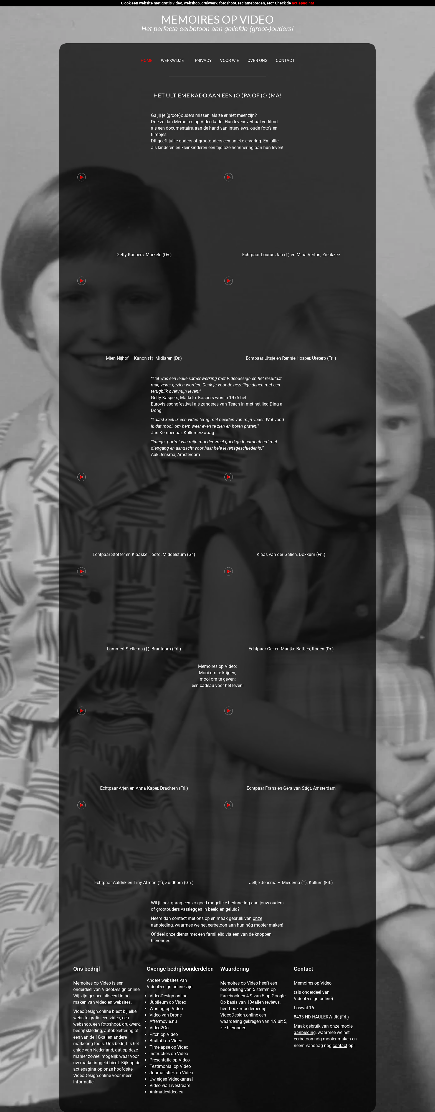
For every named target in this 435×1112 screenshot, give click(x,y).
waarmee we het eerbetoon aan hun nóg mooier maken (228, 925)
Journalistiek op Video (171, 1072)
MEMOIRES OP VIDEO (217, 19)
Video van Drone (166, 1015)
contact (340, 1045)
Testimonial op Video (170, 1066)
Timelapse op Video (169, 1047)
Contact (285, 60)
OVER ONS (257, 60)
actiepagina (84, 1069)
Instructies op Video (169, 1053)
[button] (174, 60)
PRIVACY (203, 60)
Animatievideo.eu (166, 1092)
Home (147, 60)
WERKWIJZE (172, 60)
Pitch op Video (164, 1034)
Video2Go (159, 1027)
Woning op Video (166, 1008)
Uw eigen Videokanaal (171, 1079)
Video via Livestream (170, 1085)
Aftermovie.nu (163, 1021)
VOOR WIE (229, 60)
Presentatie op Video (170, 1060)
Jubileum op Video (168, 1002)
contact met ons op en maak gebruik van (212, 918)
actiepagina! (303, 3)
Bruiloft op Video (166, 1040)
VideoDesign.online (168, 995)
